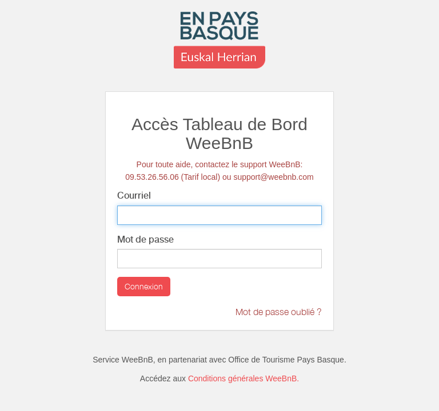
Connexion (144, 286)
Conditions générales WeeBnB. (243, 378)
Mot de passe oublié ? (279, 312)
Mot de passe (145, 239)
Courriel (134, 195)
